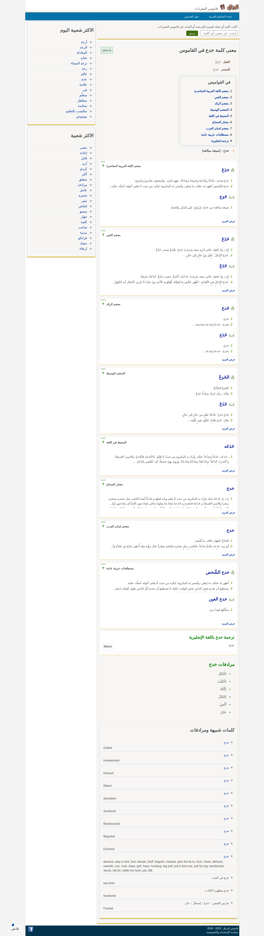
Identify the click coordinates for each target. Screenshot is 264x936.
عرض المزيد (227, 221)
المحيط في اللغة (218, 116)
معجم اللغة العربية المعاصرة (210, 91)
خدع (225, 742)
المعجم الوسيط (218, 109)
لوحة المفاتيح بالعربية (219, 16)
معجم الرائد (221, 103)
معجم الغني (221, 97)
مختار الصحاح (219, 122)
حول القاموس (190, 16)
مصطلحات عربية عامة (214, 134)
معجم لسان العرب (216, 128)
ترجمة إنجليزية (219, 140)
